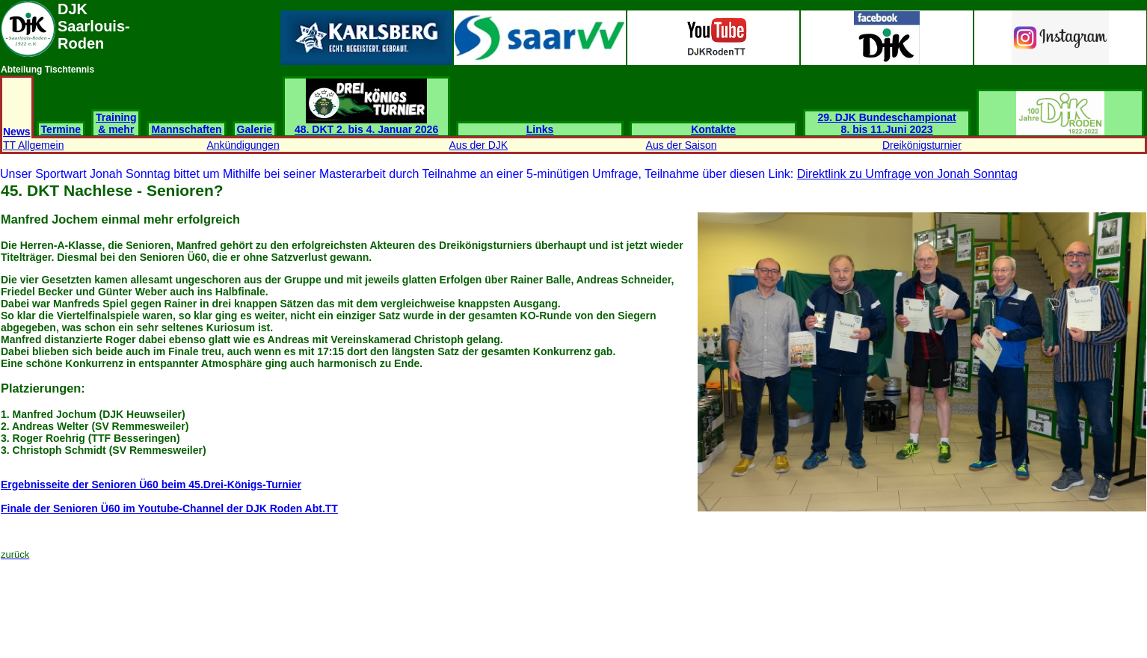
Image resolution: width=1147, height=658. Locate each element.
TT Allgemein (33, 145)
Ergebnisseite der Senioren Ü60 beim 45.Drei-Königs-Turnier (151, 485)
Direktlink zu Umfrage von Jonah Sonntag (907, 173)
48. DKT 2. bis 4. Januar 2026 (366, 124)
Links (540, 129)
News (17, 132)
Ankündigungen (242, 145)
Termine (61, 129)
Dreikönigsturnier (922, 145)
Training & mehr (116, 123)
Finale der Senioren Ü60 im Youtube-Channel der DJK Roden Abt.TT (169, 508)
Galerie (254, 129)
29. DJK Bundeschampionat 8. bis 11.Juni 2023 (887, 123)
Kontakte (713, 129)
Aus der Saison (681, 145)
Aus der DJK (478, 145)
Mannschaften (186, 129)
